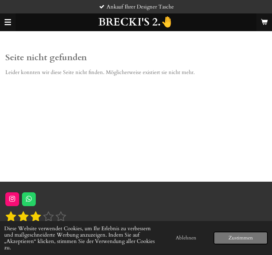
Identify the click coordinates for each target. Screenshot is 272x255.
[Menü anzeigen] (8, 22)
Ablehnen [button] (186, 238)
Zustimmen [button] (240, 238)
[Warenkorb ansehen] (264, 22)
